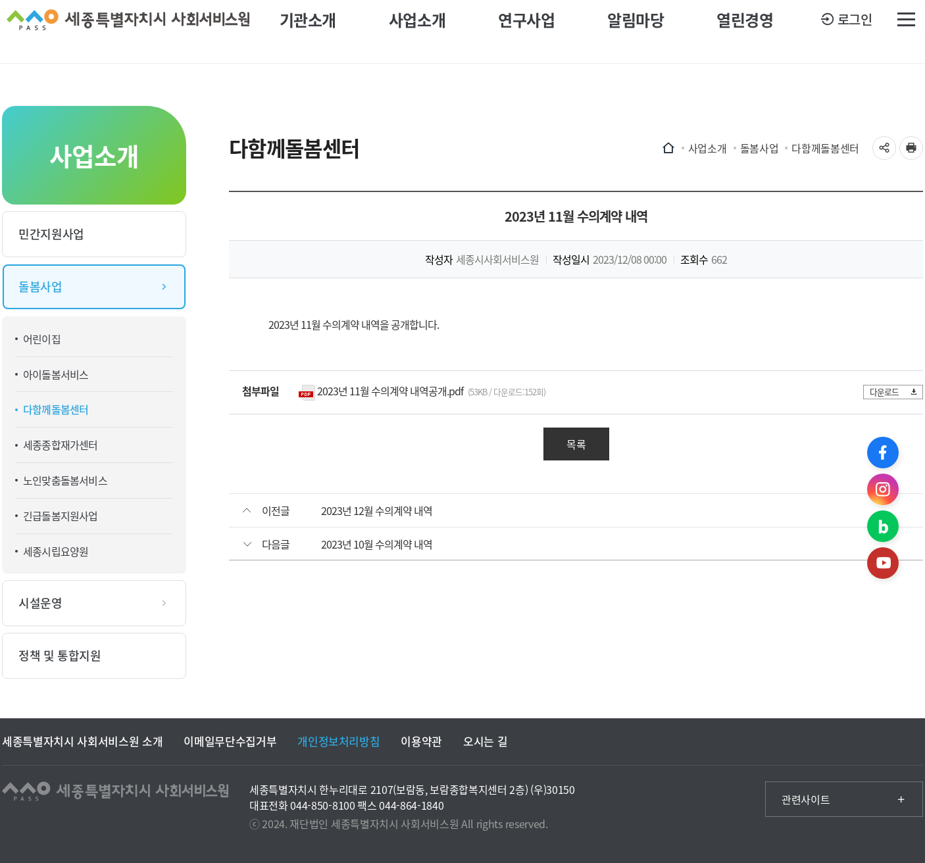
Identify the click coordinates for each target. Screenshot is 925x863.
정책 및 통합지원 (59, 655)
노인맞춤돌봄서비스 (65, 480)
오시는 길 (485, 741)
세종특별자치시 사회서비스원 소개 (82, 741)
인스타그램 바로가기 (883, 489)
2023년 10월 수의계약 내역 (376, 544)
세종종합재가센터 (60, 445)
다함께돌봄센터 (55, 409)
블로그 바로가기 (883, 526)
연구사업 (526, 31)
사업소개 (417, 31)
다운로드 (891, 391)
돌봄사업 (40, 286)
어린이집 (42, 339)
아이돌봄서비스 (55, 374)
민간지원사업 (51, 234)
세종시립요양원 (55, 551)
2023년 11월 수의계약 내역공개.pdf (390, 391)
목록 (576, 444)
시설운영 (40, 603)
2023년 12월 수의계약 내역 (376, 510)
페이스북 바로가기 (883, 452)
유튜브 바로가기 (883, 563)
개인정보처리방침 (338, 741)
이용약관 (421, 741)
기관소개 (308, 31)
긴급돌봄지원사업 (60, 516)
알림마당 (635, 31)
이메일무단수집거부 (230, 741)
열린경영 (744, 31)
